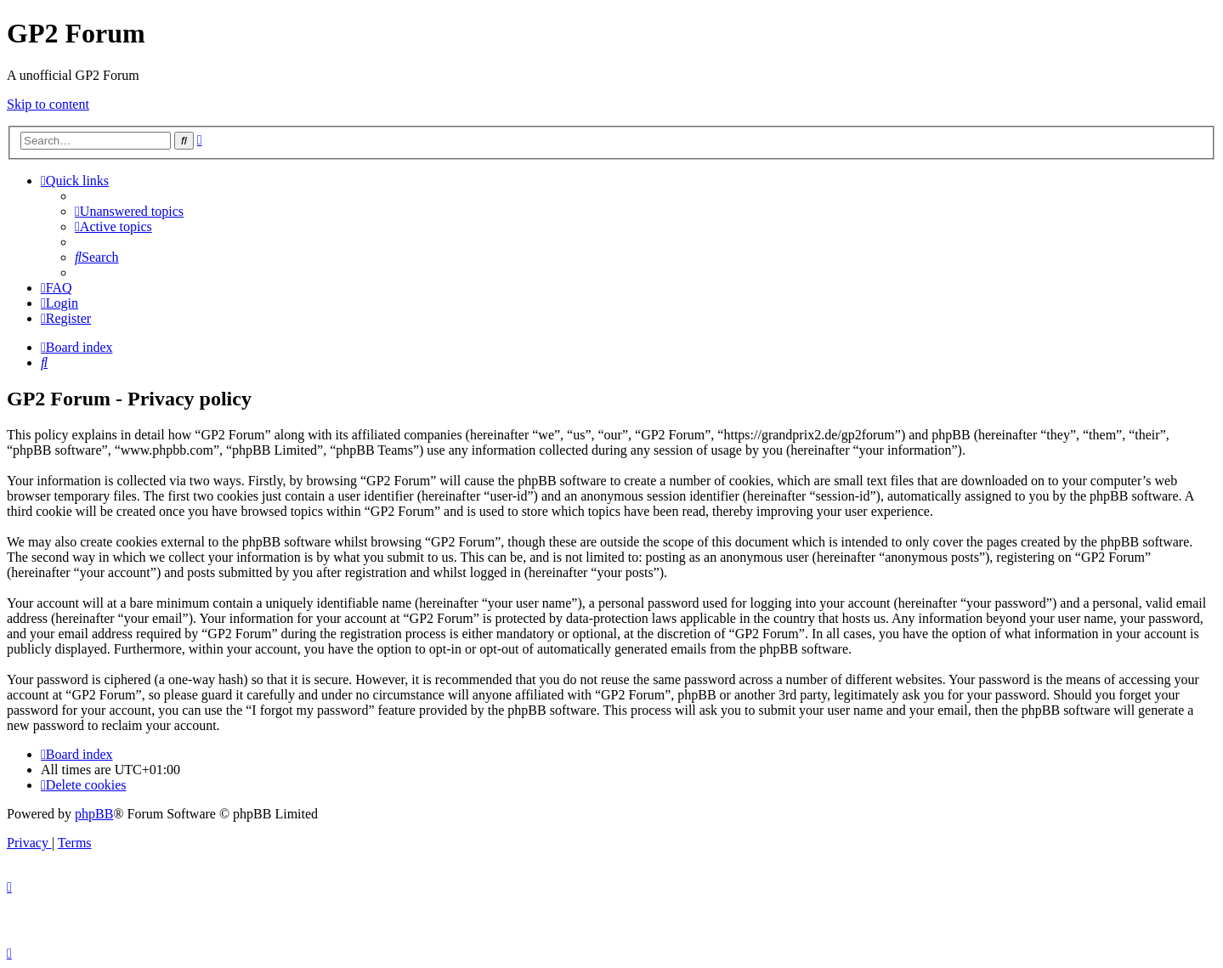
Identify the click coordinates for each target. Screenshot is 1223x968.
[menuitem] (129, 211)
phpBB (94, 814)
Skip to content (48, 104)
